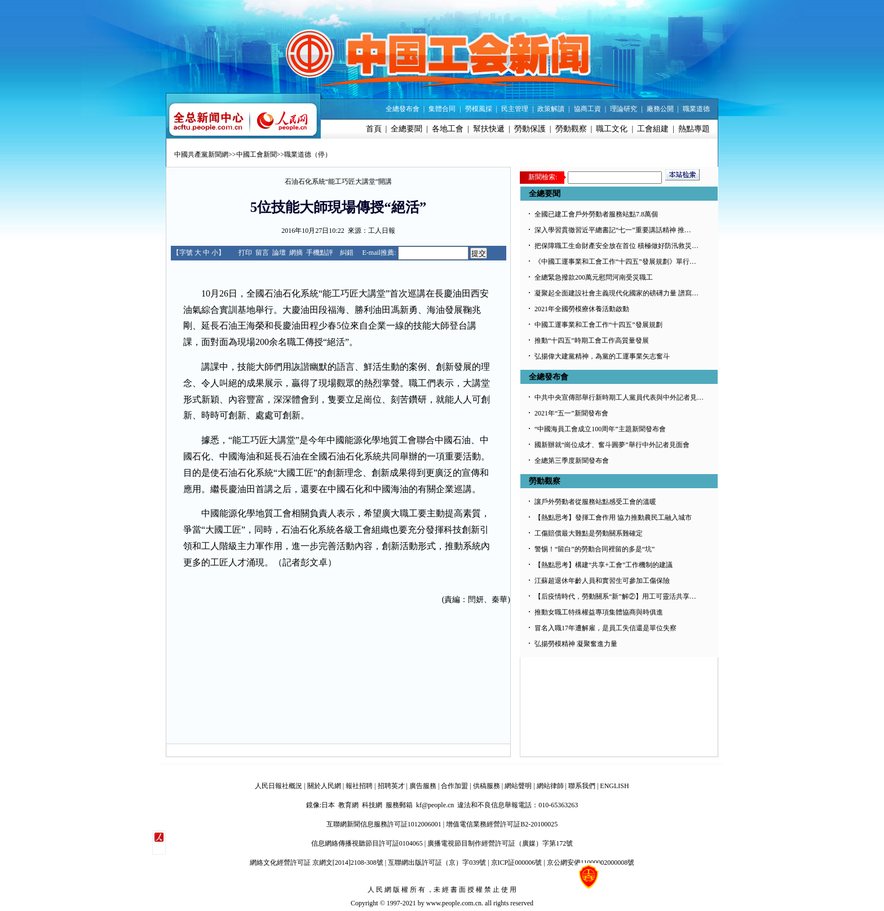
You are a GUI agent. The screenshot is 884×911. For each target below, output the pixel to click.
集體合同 (442, 109)
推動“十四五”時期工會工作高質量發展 (591, 340)
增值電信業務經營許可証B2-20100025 (502, 824)
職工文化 (611, 129)
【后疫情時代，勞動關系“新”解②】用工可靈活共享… (615, 596)
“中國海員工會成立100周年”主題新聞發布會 (600, 429)
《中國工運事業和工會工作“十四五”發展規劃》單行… (615, 262)
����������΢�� (159, 842)
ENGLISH (614, 786)
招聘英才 (391, 786)
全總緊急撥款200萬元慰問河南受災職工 (593, 277)
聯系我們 (581, 786)
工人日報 (381, 231)
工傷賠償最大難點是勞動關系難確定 (588, 533)
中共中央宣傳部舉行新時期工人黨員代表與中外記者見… (619, 397)
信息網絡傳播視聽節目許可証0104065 (367, 843)
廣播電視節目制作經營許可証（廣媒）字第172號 (500, 843)
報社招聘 (359, 786)
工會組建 (653, 129)
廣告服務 (422, 786)
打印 (245, 253)
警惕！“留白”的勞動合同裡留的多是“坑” (594, 549)
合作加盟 (454, 786)
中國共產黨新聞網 (201, 154)
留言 (262, 253)
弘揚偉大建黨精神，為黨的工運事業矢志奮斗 (602, 356)
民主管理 (514, 109)
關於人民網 (324, 786)
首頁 (374, 129)
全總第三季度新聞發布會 (571, 461)
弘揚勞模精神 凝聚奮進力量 (575, 644)
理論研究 (623, 109)
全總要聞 (406, 129)
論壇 (279, 253)
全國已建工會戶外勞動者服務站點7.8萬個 (596, 214)
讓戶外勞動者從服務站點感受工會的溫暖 (595, 502)
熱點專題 (694, 129)
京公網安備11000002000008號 (591, 862)
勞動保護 (530, 129)
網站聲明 (518, 786)
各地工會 (447, 129)
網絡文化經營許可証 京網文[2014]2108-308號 (316, 862)
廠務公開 (660, 109)
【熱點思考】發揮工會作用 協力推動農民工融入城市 (613, 517)
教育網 (348, 805)
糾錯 (346, 253)
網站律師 (550, 786)
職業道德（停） (308, 154)
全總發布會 (402, 109)
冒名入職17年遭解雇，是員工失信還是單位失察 (605, 628)
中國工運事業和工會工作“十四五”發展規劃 (598, 325)
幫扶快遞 (489, 129)
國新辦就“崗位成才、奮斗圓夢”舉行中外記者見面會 (611, 445)
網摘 (296, 253)
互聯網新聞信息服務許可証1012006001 (383, 824)
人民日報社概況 (278, 786)
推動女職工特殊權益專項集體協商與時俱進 (598, 612)
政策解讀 (550, 109)
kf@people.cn (435, 805)
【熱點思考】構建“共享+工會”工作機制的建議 (603, 565)
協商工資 (587, 109)
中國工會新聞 (256, 154)
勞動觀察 (571, 129)
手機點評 (319, 253)
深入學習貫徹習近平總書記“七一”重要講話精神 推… (612, 230)
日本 (328, 805)
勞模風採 (478, 109)
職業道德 (696, 109)
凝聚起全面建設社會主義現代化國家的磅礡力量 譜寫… (616, 293)
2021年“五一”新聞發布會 (571, 413)
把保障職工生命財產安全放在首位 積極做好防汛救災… (616, 246)
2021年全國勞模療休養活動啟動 (581, 309)
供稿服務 (486, 786)
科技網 (372, 805)
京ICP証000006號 (516, 862)
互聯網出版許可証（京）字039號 (437, 862)
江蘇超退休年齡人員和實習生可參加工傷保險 (602, 581)
